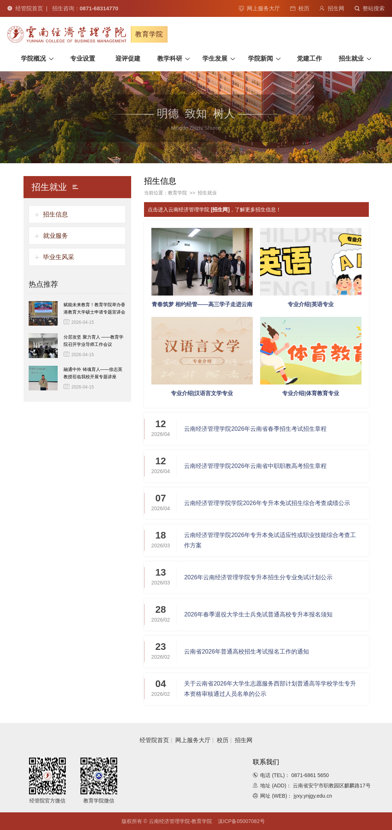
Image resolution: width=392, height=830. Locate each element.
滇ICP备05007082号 (241, 821)
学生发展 (214, 58)
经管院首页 (25, 8)
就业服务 (55, 235)
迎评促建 (127, 58)
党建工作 (309, 58)
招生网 (332, 8)
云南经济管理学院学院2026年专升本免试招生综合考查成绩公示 (267, 503)
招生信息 (55, 214)
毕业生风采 (58, 257)
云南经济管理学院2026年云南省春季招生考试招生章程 (255, 429)
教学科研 (169, 58)
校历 (299, 8)
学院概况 (33, 58)
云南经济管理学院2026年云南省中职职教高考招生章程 (255, 466)
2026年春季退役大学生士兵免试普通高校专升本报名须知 (258, 614)
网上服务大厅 (259, 8)
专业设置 (82, 58)
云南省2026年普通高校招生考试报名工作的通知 (246, 651)
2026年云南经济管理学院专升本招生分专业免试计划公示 (258, 577)
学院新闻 (260, 58)
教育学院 (177, 193)
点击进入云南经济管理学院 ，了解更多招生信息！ (214, 209)
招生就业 (351, 58)
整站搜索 (370, 8)
